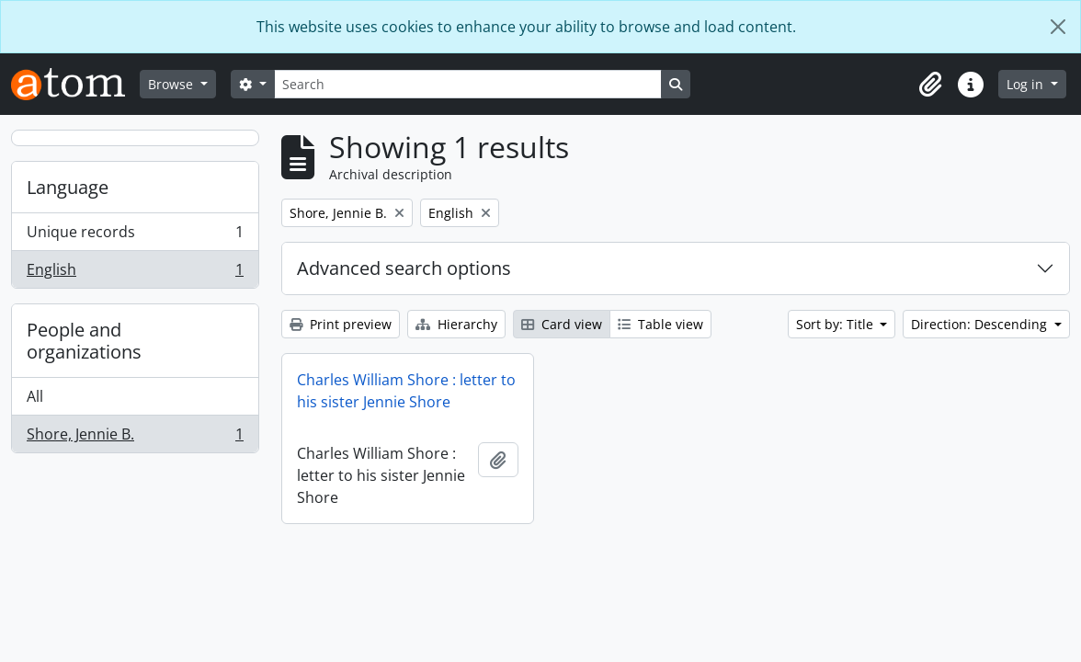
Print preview (341, 324)
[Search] (468, 84)
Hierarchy (456, 324)
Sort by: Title (836, 324)
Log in (1027, 84)
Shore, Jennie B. (135, 437)
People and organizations (84, 340)
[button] (930, 84)
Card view (561, 324)
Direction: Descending (981, 324)
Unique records (135, 236)
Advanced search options (404, 268)
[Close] (1058, 26)
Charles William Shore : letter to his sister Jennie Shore (406, 391)
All (35, 396)
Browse (172, 84)
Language (67, 187)
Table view (660, 324)
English (135, 273)
